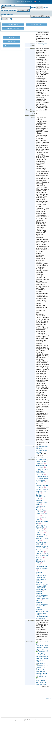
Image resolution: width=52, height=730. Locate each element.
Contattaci (28, 2)
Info (22, 2)
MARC (48, 698)
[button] (39, 7)
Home (18, 2)
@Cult (26, 720)
